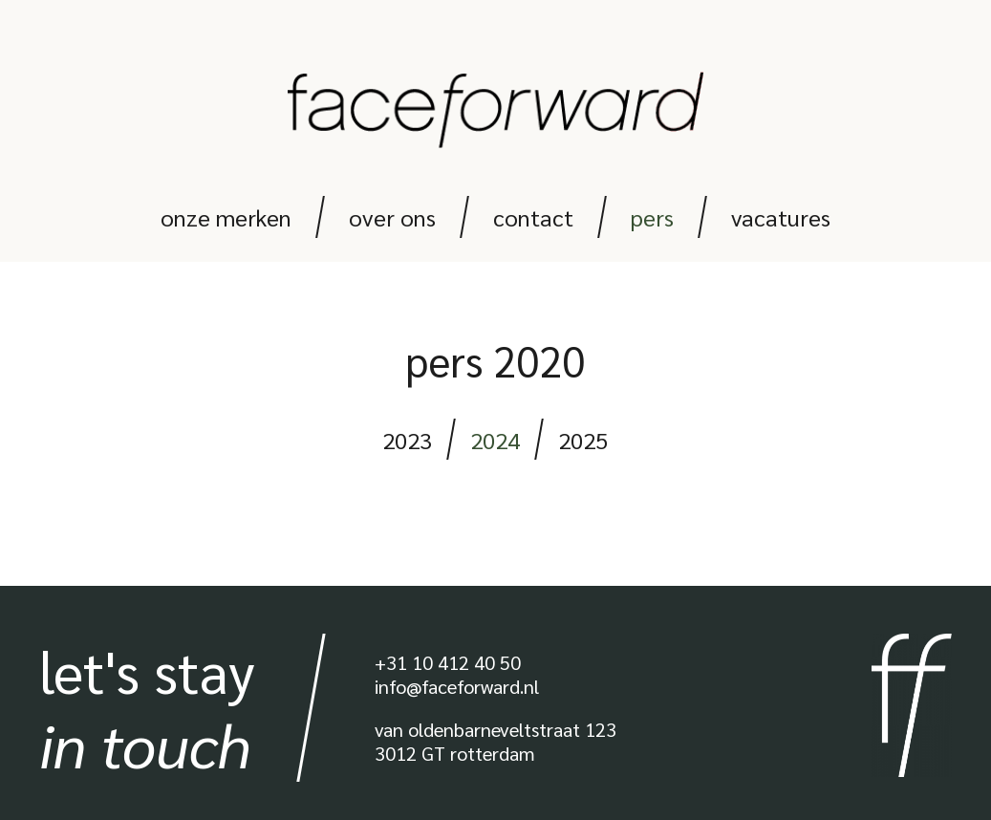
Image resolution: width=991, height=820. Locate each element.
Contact (533, 217)
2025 (583, 439)
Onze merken (226, 217)
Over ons (392, 217)
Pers (652, 217)
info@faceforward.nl (457, 686)
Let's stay (147, 707)
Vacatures (780, 217)
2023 (407, 439)
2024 (495, 439)
